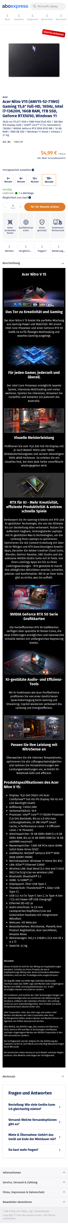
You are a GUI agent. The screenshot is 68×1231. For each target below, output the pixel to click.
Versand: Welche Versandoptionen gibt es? (32, 1122)
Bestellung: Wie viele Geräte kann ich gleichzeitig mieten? (31, 1107)
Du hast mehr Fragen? (23, 1150)
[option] (34, 60)
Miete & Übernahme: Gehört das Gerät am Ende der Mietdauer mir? (32, 1137)
